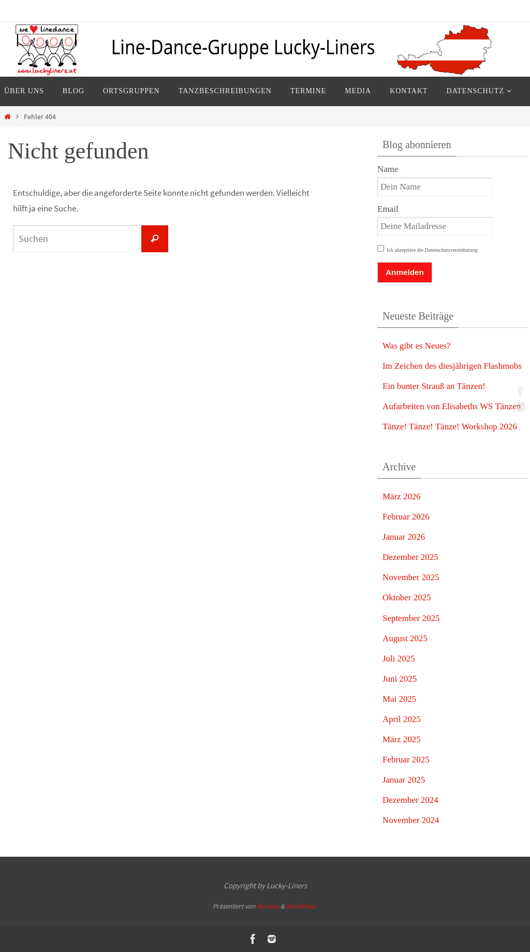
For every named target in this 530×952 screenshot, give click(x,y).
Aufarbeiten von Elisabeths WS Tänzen (451, 406)
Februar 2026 (406, 517)
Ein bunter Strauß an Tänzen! (434, 386)
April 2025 (401, 719)
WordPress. (301, 906)
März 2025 (401, 739)
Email (388, 209)
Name (388, 169)
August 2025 (405, 638)
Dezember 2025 (410, 557)
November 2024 (410, 820)
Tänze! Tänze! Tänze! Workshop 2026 (450, 426)
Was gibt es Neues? (416, 346)
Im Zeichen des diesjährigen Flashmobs (452, 366)
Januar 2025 (403, 780)
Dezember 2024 (410, 800)
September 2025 (411, 618)
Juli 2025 (398, 658)
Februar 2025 (406, 760)
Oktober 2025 (406, 597)
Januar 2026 (403, 537)
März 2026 (401, 496)
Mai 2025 (399, 699)
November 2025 (410, 577)
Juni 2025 (399, 679)
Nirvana (268, 906)
